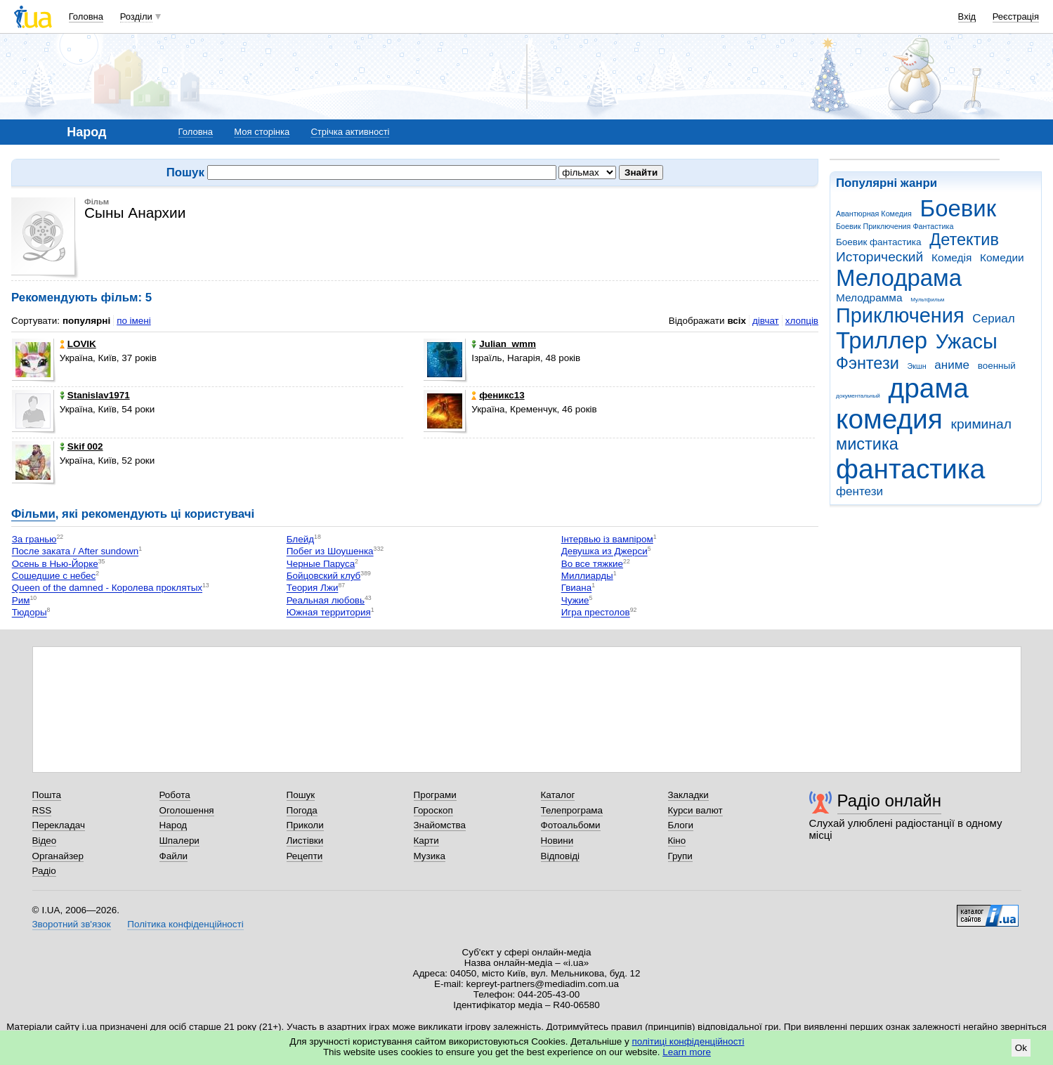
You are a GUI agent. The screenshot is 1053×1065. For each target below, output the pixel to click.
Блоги (681, 825)
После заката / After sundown (75, 552)
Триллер (881, 340)
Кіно (677, 840)
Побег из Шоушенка (330, 552)
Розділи (136, 16)
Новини (557, 840)
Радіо (44, 870)
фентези (859, 491)
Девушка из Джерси (604, 552)
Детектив (964, 239)
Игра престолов (595, 613)
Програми (435, 795)
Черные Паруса (321, 563)
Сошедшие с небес (54, 575)
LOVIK (78, 344)
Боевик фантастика (878, 242)
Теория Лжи (313, 588)
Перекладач (58, 825)
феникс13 (497, 395)
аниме (951, 365)
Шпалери (179, 840)
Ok (1021, 1048)
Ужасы (967, 341)
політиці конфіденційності (688, 1041)
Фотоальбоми (571, 825)
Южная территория (329, 613)
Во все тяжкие (592, 563)
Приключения (900, 315)
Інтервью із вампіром (607, 539)
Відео (44, 840)
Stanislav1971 (95, 395)
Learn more (686, 1052)
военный (997, 365)
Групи (680, 856)
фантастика (910, 469)
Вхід (967, 16)
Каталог (558, 795)
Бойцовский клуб (324, 575)
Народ (173, 825)
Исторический (879, 256)
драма (929, 388)
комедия (889, 419)
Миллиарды (587, 575)
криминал (981, 424)
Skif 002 (81, 446)
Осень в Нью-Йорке (55, 563)
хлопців (801, 320)
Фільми (33, 514)
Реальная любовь (326, 600)
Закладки (688, 795)
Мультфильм (927, 299)
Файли (173, 856)
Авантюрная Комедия (874, 213)
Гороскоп (433, 810)
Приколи (305, 825)
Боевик (958, 208)
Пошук (301, 795)
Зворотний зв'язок (71, 924)
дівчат (765, 320)
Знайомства (440, 825)
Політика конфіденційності (185, 924)
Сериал (993, 318)
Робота (174, 795)
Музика (429, 856)
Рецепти (305, 856)
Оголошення (186, 810)
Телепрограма (572, 810)
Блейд (300, 539)
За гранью (34, 539)
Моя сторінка (261, 131)
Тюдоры (29, 613)
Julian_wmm (503, 344)
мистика (867, 444)
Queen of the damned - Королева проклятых (107, 588)
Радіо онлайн (889, 800)
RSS (42, 810)
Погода (302, 810)
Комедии (1002, 257)
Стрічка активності (349, 131)
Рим (21, 600)
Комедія (951, 257)
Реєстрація (1016, 16)
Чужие (575, 600)
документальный (858, 396)
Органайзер (58, 856)
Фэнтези (867, 363)
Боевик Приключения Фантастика (894, 226)
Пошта (46, 795)
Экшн (917, 366)
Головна (86, 16)
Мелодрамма (869, 297)
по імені (134, 320)
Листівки (305, 840)
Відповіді (560, 856)
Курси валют (695, 810)
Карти (426, 840)
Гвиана (576, 588)
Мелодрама (899, 278)
